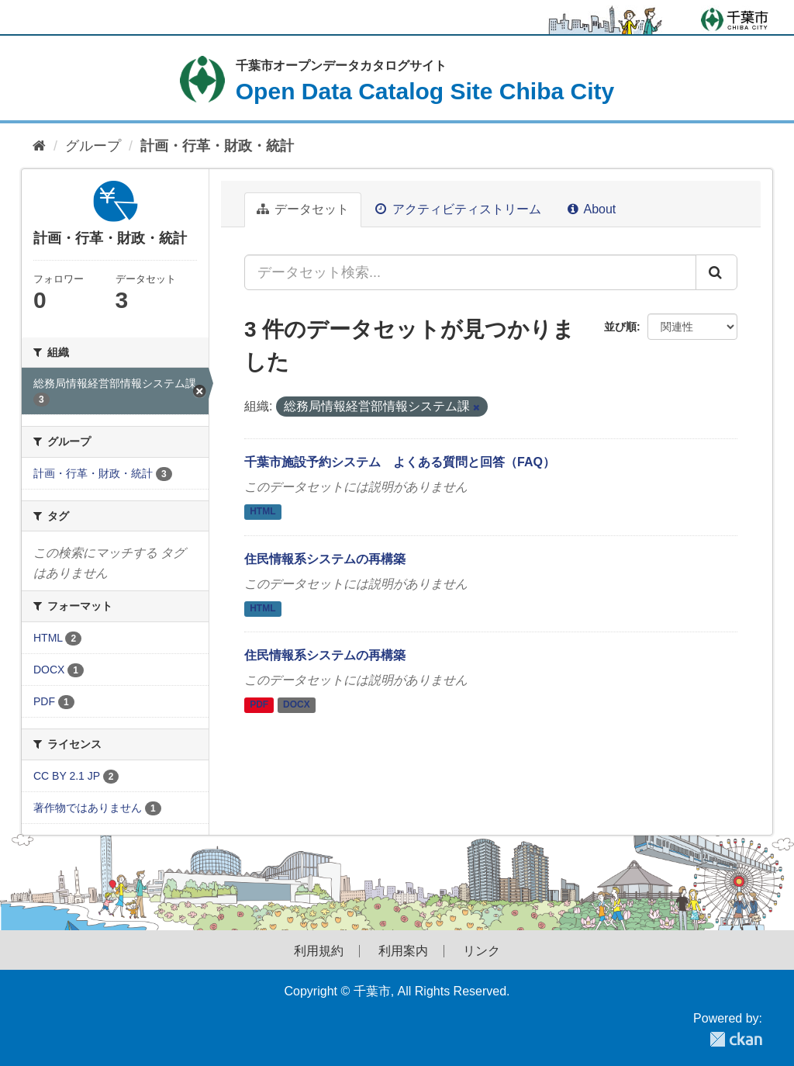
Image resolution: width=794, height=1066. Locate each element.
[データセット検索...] (470, 272)
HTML (262, 511)
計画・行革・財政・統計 (217, 146)
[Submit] (716, 272)
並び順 (620, 326)
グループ (93, 146)
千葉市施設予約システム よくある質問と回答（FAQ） (399, 462)
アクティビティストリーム (457, 209)
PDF (259, 705)
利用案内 (403, 951)
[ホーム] (39, 146)
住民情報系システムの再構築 (325, 559)
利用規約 (318, 951)
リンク (481, 951)
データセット (303, 209)
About (592, 209)
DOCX (296, 705)
